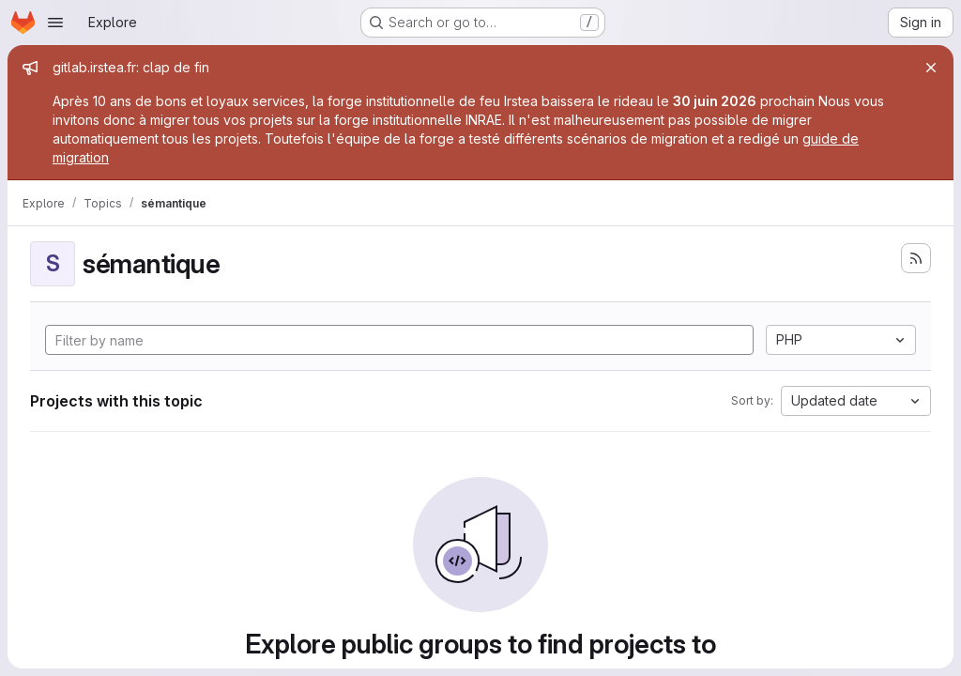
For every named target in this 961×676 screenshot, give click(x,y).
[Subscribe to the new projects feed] (916, 258)
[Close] (931, 67)
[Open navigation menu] (55, 23)
